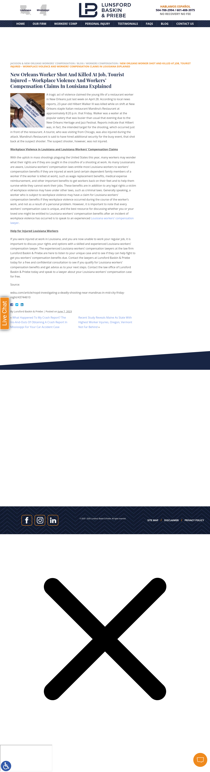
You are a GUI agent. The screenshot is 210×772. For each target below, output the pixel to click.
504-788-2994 (165, 10)
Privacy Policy (194, 520)
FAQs (149, 24)
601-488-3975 (186, 10)
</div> (26, 758)
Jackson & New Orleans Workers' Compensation (42, 63)
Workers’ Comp (65, 24)
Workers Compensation (102, 63)
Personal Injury (97, 24)
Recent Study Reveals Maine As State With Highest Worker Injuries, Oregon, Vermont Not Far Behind (105, 322)
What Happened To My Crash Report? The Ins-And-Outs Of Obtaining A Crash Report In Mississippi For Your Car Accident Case (38, 322)
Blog (164, 24)
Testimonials (128, 24)
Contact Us (185, 24)
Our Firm (39, 24)
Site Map (152, 520)
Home (20, 24)
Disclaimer (171, 520)
